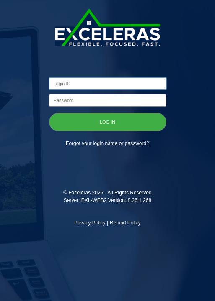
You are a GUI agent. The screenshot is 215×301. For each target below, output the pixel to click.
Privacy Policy (90, 223)
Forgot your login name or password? (107, 143)
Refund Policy (125, 223)
